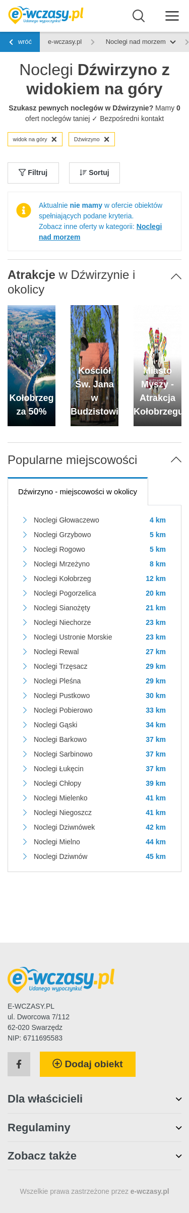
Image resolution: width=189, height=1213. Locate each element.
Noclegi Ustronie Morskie (73, 637)
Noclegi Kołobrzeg (62, 578)
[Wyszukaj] (138, 16)
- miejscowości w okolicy (77, 491)
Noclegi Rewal (56, 652)
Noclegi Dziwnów (61, 856)
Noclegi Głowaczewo (66, 520)
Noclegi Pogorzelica (65, 593)
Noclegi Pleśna (57, 681)
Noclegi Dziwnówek (64, 827)
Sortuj (94, 172)
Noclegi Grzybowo (62, 535)
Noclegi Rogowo (59, 549)
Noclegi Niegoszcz (63, 812)
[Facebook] (19, 1064)
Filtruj (33, 172)
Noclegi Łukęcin (59, 769)
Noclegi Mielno (57, 842)
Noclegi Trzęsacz (61, 666)
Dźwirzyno (91, 139)
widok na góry (35, 139)
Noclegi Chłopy (57, 783)
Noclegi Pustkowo (62, 695)
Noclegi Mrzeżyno (62, 564)
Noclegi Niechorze (62, 622)
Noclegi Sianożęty (62, 608)
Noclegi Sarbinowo (63, 754)
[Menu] (172, 15)
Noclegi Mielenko (61, 798)
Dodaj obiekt (87, 1064)
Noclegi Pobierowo (63, 710)
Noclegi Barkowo (60, 739)
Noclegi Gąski (55, 725)
